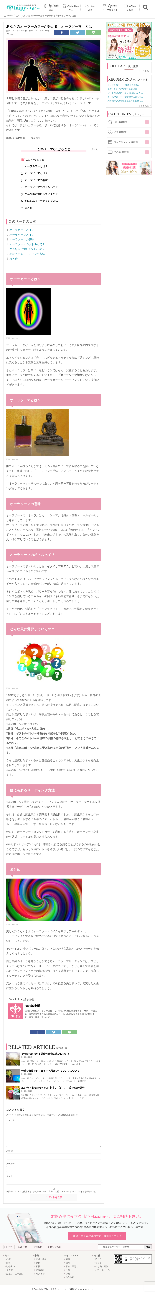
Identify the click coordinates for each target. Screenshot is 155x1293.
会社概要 (37, 1246)
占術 (8, 1259)
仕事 (68, 1270)
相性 (38, 1266)
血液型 (9, 1270)
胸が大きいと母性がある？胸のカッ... (125, 100)
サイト (9, 1176)
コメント (10, 1120)
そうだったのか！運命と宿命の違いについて (45, 1053)
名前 (9, 1151)
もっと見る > (144, 71)
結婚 (38, 1262)
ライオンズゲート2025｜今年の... (123, 85)
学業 (68, 1273)
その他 (130, 10)
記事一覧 (22, 1246)
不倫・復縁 (41, 1259)
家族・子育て (72, 1266)
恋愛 (90, 10)
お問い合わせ (54, 1246)
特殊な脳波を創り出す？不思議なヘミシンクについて (50, 1070)
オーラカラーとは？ (22, 229)
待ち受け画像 (101, 1266)
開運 (8, 1262)
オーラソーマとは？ (22, 234)
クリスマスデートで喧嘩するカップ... (125, 96)
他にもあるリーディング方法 (27, 253)
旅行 (68, 1262)
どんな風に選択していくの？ (27, 249)
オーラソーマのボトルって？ (27, 244)
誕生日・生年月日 (14, 1273)
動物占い (10, 1266)
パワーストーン (102, 1270)
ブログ (98, 1262)
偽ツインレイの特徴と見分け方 (122, 89)
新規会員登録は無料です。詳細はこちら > (97, 1235)
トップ (9, 1246)
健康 (68, 1259)
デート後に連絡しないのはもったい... (125, 93)
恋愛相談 (40, 1270)
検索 (148, 1246)
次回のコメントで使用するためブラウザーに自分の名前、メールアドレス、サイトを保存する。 (51, 1191)
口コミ (98, 1259)
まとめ (14, 258)
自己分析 (70, 1277)
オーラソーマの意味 (22, 239)
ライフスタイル (110, 10)
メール (10, 1163)
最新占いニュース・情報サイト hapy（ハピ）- (72, 1289)
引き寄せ (40, 1273)
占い (71, 10)
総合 (51, 10)
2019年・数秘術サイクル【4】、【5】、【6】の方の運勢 (52, 1087)
